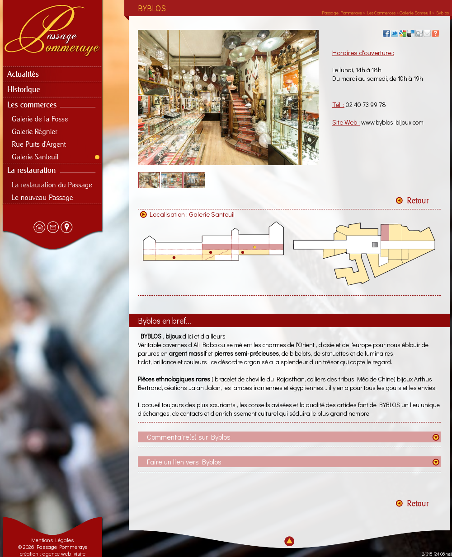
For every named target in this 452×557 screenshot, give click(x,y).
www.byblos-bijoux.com (392, 122)
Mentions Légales (52, 539)
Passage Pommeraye (342, 13)
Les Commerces (381, 13)
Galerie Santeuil (212, 213)
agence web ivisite (63, 553)
